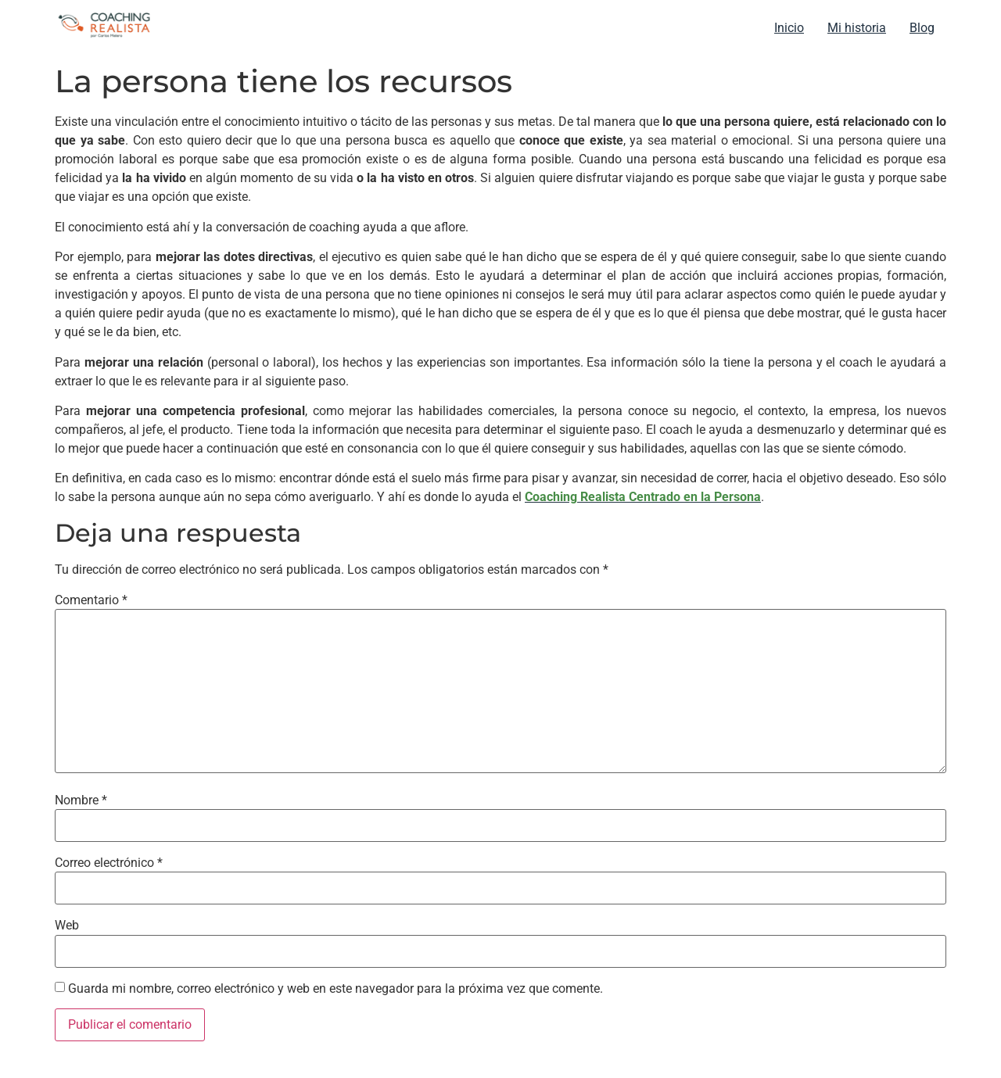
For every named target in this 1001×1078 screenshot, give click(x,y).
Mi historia (856, 27)
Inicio (789, 27)
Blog (922, 27)
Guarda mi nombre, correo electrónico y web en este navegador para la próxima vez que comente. (335, 989)
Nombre (81, 800)
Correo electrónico (109, 863)
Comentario (91, 600)
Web (67, 925)
